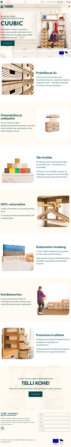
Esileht (41, 414)
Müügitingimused (30, 440)
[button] (69, 6)
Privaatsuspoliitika (6, 442)
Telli (41, 418)
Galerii (41, 422)
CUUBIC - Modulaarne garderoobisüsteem (9, 414)
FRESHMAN (21, 440)
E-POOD (42, 430)
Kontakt (42, 426)
